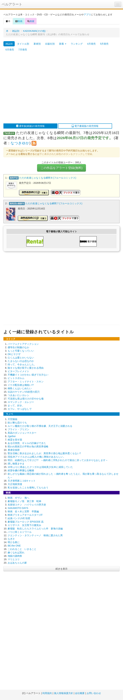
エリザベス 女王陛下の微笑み (24, 525)
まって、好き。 (16, 405)
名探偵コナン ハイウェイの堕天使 (27, 504)
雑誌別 (15, 31)
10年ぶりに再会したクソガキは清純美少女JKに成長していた (40, 467)
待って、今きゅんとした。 (22, 364)
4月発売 (91, 43)
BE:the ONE (14, 545)
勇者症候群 (14, 450)
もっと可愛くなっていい (21, 350)
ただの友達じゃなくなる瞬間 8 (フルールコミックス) (47, 177)
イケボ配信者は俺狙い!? (21, 385)
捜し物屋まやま (16, 463)
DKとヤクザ (14, 354)
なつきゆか (20, 143)
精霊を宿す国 (15, 439)
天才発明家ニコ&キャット (22, 480)
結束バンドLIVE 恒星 (19, 518)
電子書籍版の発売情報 (85, 126)
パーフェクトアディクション (23, 344)
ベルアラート (12, 4)
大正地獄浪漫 (15, 484)
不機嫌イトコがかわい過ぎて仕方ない (28, 374)
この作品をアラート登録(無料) (61, 168)
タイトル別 (23, 43)
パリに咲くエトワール (20, 532)
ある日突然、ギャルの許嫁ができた (27, 443)
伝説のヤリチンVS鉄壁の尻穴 (24, 391)
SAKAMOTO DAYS (18, 508)
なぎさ (11, 538)
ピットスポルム (16, 378)
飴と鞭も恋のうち (17, 422)
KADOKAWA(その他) (34, 31)
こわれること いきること (22, 549)
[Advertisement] (32, 88)
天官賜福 (12, 419)
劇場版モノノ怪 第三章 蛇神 (24, 501)
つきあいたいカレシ (18, 395)
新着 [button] (62, 43)
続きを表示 (61, 568)
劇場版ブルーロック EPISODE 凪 (26, 521)
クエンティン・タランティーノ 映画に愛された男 (35, 535)
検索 (30, 21)
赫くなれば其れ (16, 552)
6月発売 (9, 49)
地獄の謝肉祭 (15, 556)
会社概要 (80, 693)
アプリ (87, 14)
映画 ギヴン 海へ (18, 497)
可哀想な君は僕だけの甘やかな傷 (26, 398)
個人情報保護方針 (63, 693)
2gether (12, 436)
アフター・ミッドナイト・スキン (26, 381)
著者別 (37, 43)
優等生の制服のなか (18, 347)
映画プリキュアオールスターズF (25, 515)
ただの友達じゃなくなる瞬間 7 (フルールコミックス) (53, 203)
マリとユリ (14, 559)
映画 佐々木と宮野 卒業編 (23, 511)
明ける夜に (14, 542)
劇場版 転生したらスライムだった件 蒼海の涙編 (35, 528)
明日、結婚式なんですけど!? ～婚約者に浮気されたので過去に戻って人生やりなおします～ (58, 460)
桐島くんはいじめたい (20, 388)
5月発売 (104, 43)
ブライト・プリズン (18, 429)
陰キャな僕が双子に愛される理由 (26, 367)
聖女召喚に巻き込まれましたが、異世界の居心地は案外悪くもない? (44, 453)
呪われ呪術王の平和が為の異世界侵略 (28, 446)
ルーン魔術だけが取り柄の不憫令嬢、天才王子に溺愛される (40, 426)
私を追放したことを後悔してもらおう (28, 487)
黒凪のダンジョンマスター (22, 432)
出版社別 (50, 43)
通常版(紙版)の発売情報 (30, 126)
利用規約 (47, 693)
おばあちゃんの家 (17, 562)
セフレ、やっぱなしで (20, 409)
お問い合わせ (94, 693)
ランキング (77, 43)
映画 (18, 21)
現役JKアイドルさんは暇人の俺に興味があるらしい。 (36, 456)
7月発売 (22, 49)
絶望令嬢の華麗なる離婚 (21, 470)
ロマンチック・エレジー (21, 402)
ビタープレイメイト (18, 371)
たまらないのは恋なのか (21, 361)
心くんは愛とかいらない (21, 357)
